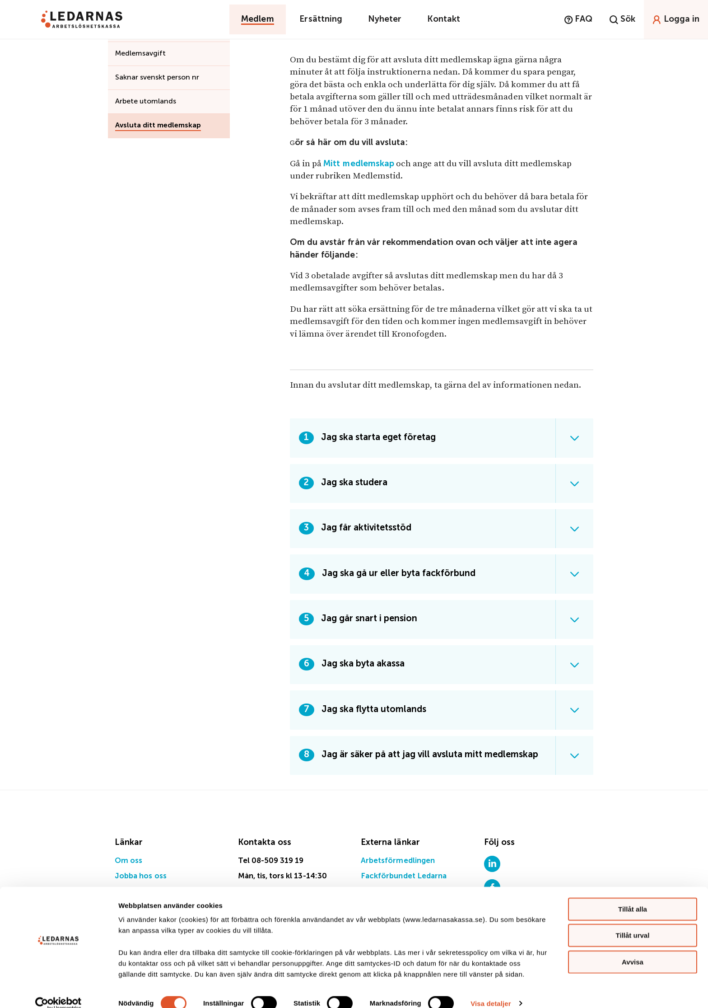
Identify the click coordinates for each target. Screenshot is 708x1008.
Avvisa (632, 948)
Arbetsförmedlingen (398, 861)
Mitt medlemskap (358, 163)
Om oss (128, 861)
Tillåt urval (633, 922)
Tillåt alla (632, 896)
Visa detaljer (490, 990)
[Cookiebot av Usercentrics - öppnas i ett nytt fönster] (58, 990)
